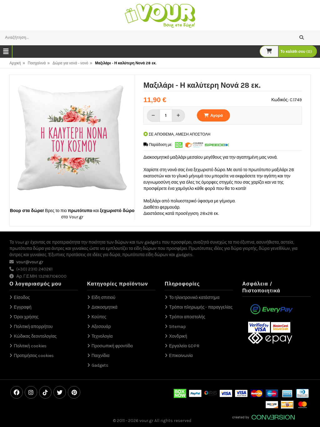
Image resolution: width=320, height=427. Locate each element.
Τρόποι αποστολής (187, 317)
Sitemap (177, 326)
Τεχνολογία (102, 336)
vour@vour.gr (29, 262)
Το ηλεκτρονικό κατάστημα (194, 297)
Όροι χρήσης (26, 317)
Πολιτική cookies (30, 346)
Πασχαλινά (37, 63)
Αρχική (15, 63)
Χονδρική (178, 336)
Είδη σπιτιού (104, 297)
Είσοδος (22, 297)
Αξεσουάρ (101, 326)
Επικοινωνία (181, 355)
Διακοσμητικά (105, 307)
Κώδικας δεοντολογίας (35, 336)
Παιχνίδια (101, 355)
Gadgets (100, 365)
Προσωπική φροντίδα (112, 346)
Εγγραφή (22, 307)
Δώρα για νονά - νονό (70, 63)
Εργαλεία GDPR (184, 346)
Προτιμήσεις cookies (34, 355)
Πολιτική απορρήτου (33, 326)
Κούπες (99, 317)
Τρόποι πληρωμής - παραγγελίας (200, 307)
